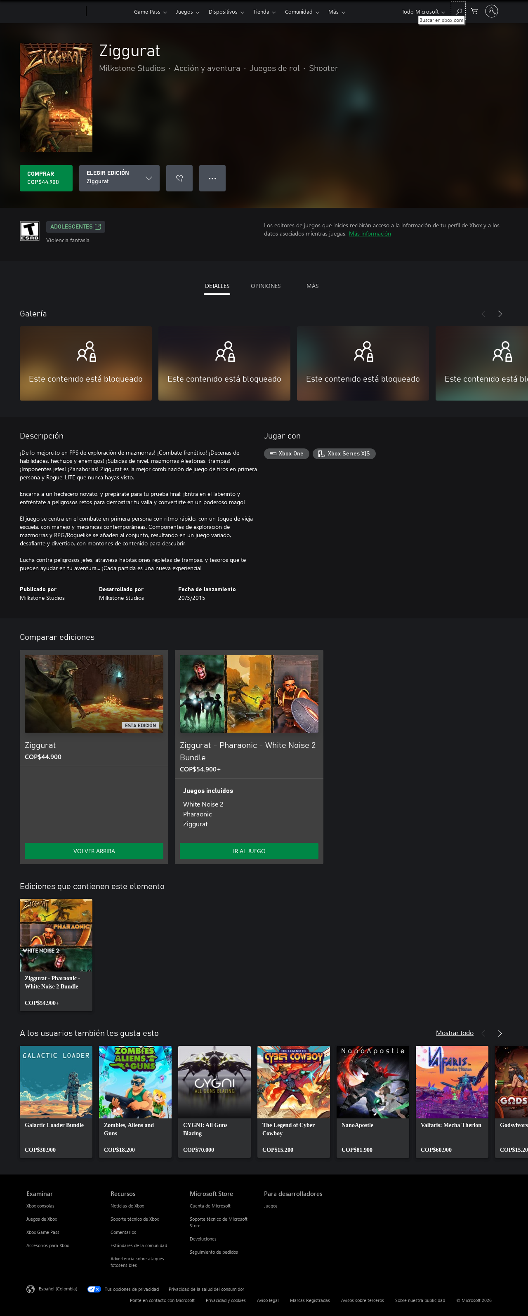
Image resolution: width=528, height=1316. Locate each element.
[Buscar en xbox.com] (458, 10)
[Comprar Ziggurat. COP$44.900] (46, 178)
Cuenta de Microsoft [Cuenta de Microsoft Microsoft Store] (210, 1205)
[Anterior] (483, 314)
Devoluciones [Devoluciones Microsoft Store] (203, 1238)
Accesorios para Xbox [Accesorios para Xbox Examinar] (47, 1245)
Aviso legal (268, 1300)
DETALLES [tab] (217, 286)
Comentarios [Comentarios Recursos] (123, 1232)
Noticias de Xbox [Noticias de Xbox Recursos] (127, 1205)
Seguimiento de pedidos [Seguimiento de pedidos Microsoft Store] (214, 1252)
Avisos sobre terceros (362, 1300)
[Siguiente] (500, 314)
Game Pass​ (147, 11)
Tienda (261, 11)
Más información (370, 233)
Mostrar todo (455, 1032)
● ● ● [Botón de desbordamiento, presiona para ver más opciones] (213, 178)
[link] (56, 955)
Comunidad (299, 11)
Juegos (184, 11)
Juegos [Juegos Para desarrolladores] (271, 1205)
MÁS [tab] (312, 286)
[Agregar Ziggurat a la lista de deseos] (179, 178)
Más (333, 11)
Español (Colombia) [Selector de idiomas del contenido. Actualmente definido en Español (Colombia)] (58, 1288)
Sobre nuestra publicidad (420, 1300)
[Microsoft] (54, 11)
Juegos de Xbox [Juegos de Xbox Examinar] (41, 1219)
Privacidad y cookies (226, 1300)
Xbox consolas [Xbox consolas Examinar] (40, 1205)
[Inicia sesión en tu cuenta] (492, 11)
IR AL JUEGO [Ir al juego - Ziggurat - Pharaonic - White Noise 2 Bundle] (249, 851)
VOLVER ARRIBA (94, 851)
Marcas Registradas (310, 1300)
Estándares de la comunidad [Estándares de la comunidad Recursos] (139, 1245)
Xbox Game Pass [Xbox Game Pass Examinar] (42, 1232)
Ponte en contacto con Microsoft (162, 1300)
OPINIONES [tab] (265, 286)
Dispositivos (223, 11)
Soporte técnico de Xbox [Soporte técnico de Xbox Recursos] (135, 1219)
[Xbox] (109, 11)
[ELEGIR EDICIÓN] (119, 178)
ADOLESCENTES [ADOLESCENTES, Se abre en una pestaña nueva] (75, 227)
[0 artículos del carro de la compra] (474, 10)
